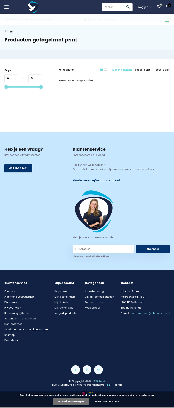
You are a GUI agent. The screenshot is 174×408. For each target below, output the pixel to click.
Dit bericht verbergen (71, 401)
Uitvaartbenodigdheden (99, 297)
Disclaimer (10, 302)
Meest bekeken (122, 70)
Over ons (9, 291)
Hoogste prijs (162, 70)
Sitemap (9, 335)
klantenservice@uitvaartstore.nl (96, 180)
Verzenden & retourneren (20, 318)
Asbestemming (94, 291)
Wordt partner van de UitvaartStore (26, 329)
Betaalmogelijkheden (17, 313)
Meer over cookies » (107, 401)
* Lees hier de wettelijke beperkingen (91, 256)
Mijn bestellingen (64, 297)
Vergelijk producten (66, 313)
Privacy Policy (12, 307)
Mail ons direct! (18, 168)
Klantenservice (13, 324)
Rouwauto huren (95, 302)
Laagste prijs (142, 70)
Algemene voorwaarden (19, 297)
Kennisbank (11, 340)
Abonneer (152, 249)
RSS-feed (99, 381)
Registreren (61, 291)
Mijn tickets (61, 302)
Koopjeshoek (92, 307)
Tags (10, 31)
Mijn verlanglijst (63, 307)
